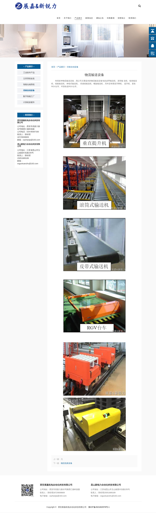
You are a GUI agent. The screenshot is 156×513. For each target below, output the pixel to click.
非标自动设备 (29, 91)
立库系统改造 (29, 79)
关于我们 (67, 18)
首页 (59, 18)
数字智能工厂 (29, 97)
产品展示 (78, 18)
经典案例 (111, 18)
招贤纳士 (121, 18)
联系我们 (132, 18)
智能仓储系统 (29, 85)
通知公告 (100, 18)
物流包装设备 (66, 463)
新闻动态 (89, 18)
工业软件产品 (29, 73)
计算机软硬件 (29, 103)
